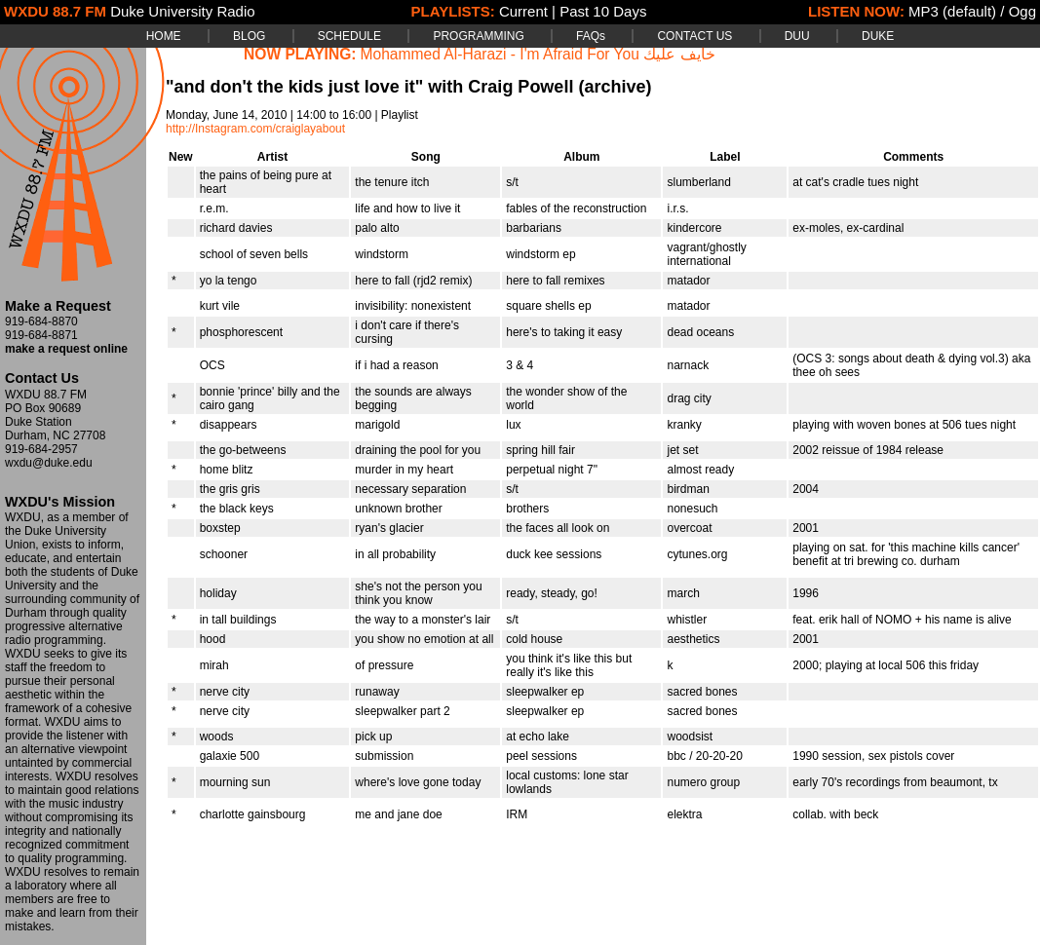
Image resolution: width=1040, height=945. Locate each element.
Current (523, 11)
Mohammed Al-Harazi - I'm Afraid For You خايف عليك (538, 54)
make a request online (66, 349)
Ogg (1022, 11)
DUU (797, 36)
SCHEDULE (349, 36)
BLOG (249, 36)
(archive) (614, 86)
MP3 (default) (952, 11)
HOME (163, 36)
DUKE (878, 36)
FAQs (590, 36)
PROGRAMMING (478, 36)
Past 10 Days (602, 11)
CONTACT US (694, 36)
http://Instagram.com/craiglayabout (255, 128)
